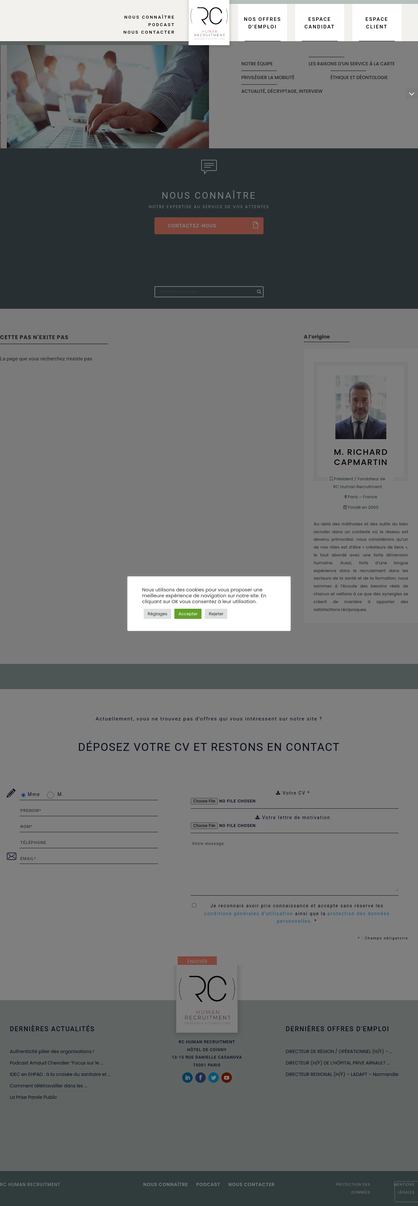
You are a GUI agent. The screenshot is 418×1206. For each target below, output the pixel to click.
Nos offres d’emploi (262, 23)
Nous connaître (149, 17)
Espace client (376, 23)
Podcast (161, 24)
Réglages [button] (157, 614)
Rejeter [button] (216, 614)
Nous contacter (149, 32)
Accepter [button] (188, 614)
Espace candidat (319, 23)
